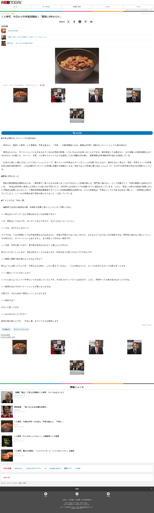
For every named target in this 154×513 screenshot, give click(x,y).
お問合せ (64, 499)
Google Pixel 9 (55, 468)
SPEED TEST (77, 6)
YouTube (108, 496)
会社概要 (78, 499)
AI (45, 468)
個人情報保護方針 (87, 499)
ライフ (138, 6)
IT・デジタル (46, 6)
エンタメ (107, 6)
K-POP (77, 468)
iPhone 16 (18, 468)
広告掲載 (71, 499)
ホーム (15, 6)
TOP (77, 489)
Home (46, 496)
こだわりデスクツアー (33, 468)
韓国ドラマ (68, 468)
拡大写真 (78, 133)
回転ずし (7, 329)
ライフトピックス (22, 329)
